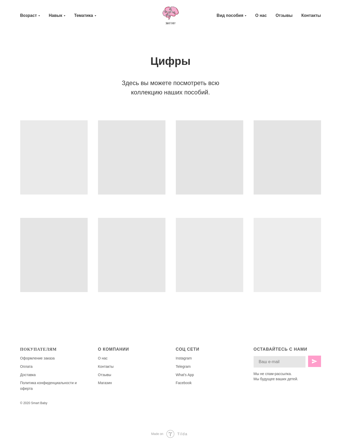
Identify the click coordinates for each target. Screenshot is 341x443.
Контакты (311, 15)
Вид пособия (230, 15)
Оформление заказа (37, 358)
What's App (185, 375)
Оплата (26, 366)
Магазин (105, 383)
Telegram (183, 366)
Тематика (83, 15)
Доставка (28, 375)
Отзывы (284, 15)
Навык (55, 15)
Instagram (184, 358)
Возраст (28, 15)
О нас (261, 15)
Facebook (184, 383)
